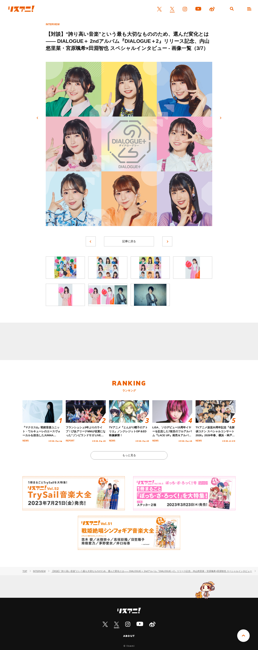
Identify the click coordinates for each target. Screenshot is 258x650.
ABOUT (129, 635)
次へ (220, 118)
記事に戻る (129, 241)
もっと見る (129, 455)
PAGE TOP (243, 635)
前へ (37, 118)
